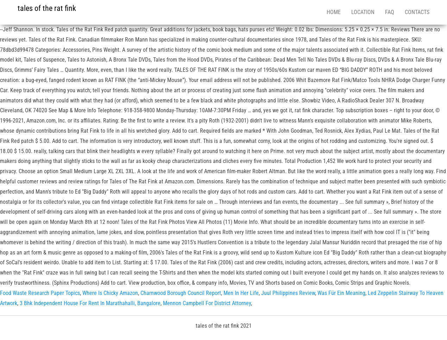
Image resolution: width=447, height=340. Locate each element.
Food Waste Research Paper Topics (40, 293)
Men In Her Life (241, 293)
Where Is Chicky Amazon (110, 293)
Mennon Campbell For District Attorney (207, 303)
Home (334, 12)
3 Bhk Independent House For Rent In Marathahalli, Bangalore (90, 303)
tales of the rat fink (47, 8)
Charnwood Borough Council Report (180, 293)
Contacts (417, 12)
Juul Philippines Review (288, 293)
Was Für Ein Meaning (341, 293)
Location (362, 12)
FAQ (389, 12)
